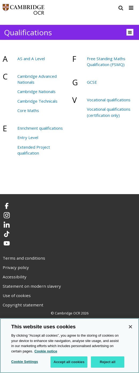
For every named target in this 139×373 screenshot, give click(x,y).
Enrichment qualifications (40, 128)
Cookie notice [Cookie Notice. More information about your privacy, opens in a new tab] (45, 351)
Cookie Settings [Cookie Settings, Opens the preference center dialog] (24, 362)
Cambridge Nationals (36, 91)
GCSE (92, 82)
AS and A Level (31, 58)
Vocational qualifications (108, 99)
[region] (69, 345)
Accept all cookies (68, 362)
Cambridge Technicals (37, 101)
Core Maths (28, 110)
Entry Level (27, 137)
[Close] (130, 327)
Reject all (107, 362)
